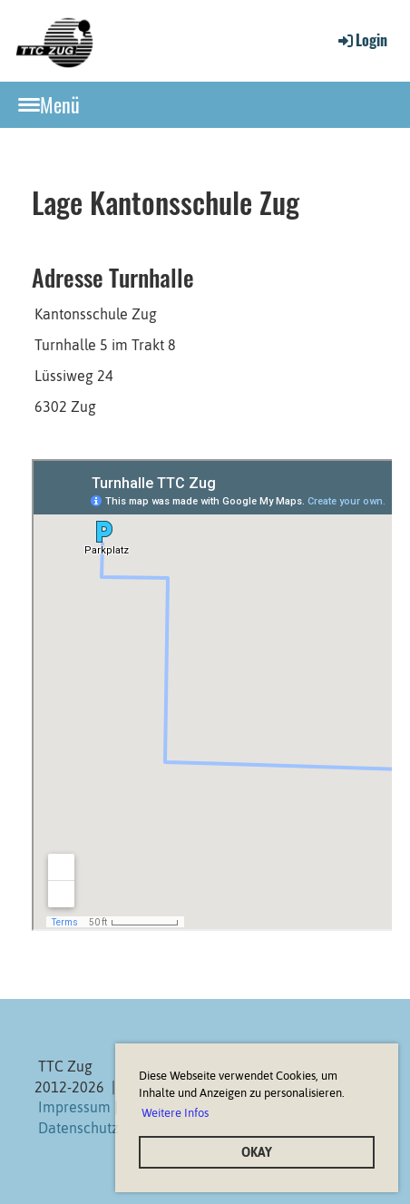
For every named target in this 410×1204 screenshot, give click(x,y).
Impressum (74, 1107)
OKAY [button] (256, 1152)
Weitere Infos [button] (175, 1113)
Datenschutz (78, 1128)
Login (361, 40)
